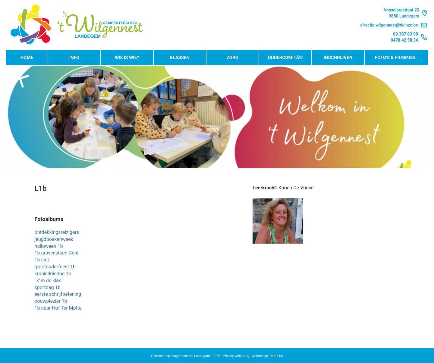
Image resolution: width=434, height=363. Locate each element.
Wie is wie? (127, 57)
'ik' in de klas (48, 280)
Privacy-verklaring (236, 356)
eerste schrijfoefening (58, 294)
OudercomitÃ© (285, 57)
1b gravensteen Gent (57, 253)
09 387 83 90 (405, 34)
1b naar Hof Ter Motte (58, 308)
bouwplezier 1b (51, 301)
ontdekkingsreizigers (57, 232)
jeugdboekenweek (54, 239)
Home (26, 57)
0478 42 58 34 (404, 40)
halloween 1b (49, 246)
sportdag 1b (48, 287)
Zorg (232, 57)
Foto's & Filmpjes (395, 57)
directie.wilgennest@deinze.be (393, 25)
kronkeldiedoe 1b (53, 273)
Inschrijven (337, 57)
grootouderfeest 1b (55, 267)
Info (74, 57)
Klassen (180, 57)
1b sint (42, 260)
